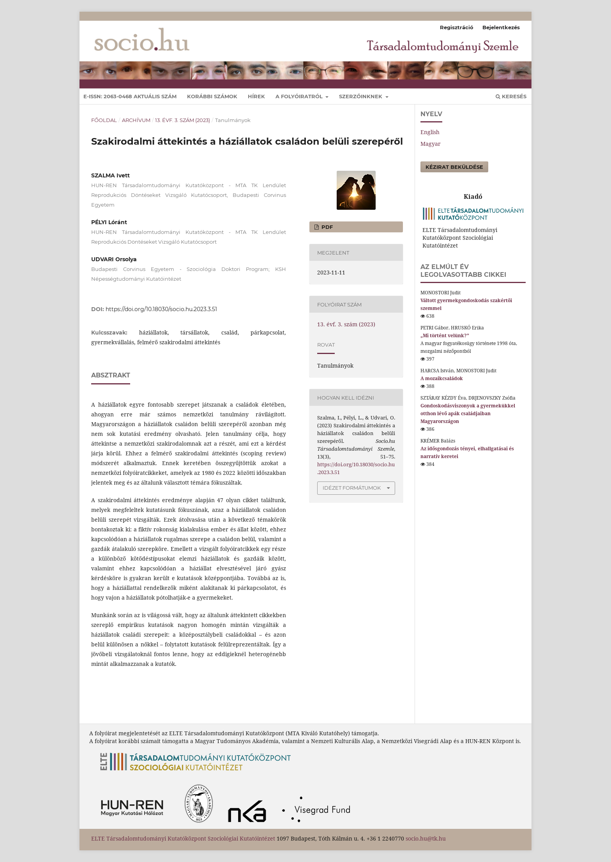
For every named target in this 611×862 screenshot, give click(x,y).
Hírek (256, 96)
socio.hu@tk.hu (426, 838)
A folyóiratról (299, 96)
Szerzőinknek (361, 96)
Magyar (430, 143)
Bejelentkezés (501, 27)
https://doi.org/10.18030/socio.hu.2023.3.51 (161, 309)
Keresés (511, 96)
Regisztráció (456, 27)
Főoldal (104, 120)
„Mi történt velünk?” (444, 335)
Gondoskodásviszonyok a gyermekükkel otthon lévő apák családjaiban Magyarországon (467, 413)
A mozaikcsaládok (441, 378)
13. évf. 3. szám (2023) (182, 120)
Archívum (136, 120)
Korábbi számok (212, 96)
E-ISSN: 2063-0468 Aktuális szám (130, 96)
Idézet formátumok (352, 488)
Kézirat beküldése (454, 167)
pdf (326, 227)
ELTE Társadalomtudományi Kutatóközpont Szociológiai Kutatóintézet (183, 838)
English (430, 132)
